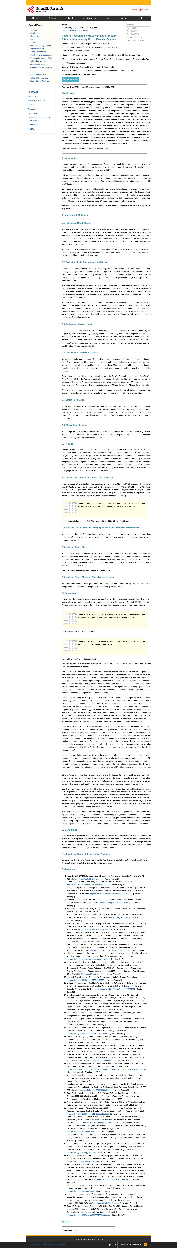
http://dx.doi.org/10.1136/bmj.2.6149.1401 (116, 903)
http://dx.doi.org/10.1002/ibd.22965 (86, 941)
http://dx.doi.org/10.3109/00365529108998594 (85, 1161)
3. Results (67, 443)
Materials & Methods (36, 100)
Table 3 (80, 565)
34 (73, 750)
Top (29, 88)
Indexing (33, 30)
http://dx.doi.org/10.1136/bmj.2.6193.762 (123, 918)
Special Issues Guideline (39, 81)
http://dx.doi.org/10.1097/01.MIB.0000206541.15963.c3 (88, 959)
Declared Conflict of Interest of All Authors (86, 854)
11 (148, 235)
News (108, 18)
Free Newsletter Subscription (41, 55)
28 (117, 712)
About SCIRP (83, 1239)
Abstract (130, 25)
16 (93, 346)
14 (131, 314)
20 (148, 602)
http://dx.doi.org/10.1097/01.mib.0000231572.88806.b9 (88, 1215)
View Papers (34, 33)
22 (148, 678)
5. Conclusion (70, 830)
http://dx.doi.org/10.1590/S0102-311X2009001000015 (88, 1114)
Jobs (143, 18)
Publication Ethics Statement (40, 61)
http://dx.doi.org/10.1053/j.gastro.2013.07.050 (84, 1153)
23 (127, 684)
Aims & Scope (35, 36)
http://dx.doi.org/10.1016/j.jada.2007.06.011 (107, 1051)
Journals (53, 18)
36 (140, 784)
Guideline (33, 42)
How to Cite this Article (135, 40)
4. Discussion (69, 593)
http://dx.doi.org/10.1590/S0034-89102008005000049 (91, 1090)
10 (120, 198)
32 (141, 721)
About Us (125, 18)
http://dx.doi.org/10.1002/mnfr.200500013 (83, 1132)
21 (148, 672)
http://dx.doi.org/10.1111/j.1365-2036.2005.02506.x (110, 950)
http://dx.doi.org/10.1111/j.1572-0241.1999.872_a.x (111, 1179)
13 (84, 297)
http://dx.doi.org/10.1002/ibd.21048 (90, 974)
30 (119, 715)
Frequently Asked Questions (40, 67)
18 (146, 385)
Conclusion (32, 113)
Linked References (134, 37)
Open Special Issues (37, 75)
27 (69, 701)
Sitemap (92, 1239)
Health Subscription (37, 52)
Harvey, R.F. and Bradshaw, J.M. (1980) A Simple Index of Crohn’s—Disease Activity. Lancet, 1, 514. (106, 977)
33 (85, 744)
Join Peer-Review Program (54, 1245)
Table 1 (108, 471)
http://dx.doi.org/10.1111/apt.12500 (80, 1191)
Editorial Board (35, 39)
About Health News (37, 64)
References (68, 869)
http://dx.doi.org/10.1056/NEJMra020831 (86, 879)
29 (121, 712)
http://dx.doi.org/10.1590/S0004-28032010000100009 (111, 894)
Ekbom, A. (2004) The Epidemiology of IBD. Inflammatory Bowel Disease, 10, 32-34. (99, 882)
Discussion (32, 109)
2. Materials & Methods (75, 215)
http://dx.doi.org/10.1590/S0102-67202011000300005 (91, 1060)
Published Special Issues (39, 78)
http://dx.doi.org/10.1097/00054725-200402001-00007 (88, 885)
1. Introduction (70, 158)
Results (31, 105)
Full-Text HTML (132, 31)
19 (144, 602)
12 (106, 291)
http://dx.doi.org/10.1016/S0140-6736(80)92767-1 (86, 980)
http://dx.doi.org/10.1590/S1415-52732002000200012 (88, 1034)
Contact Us (99, 1239)
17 (148, 362)
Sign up (111, 1245)
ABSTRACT (68, 92)
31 (146, 718)
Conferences (89, 18)
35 (137, 784)
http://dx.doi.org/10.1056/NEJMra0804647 (105, 1203)
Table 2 (75, 540)
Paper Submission (36, 49)
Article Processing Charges (40, 46)
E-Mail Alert (34, 1245)
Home (35, 18)
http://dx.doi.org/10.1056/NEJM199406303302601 (115, 989)
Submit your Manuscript (129, 1245)
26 (131, 684)
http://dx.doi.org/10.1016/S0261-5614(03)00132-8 (93, 929)
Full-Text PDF (132, 28)
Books (71, 18)
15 (75, 346)
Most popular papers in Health (41, 58)
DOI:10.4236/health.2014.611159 (75, 31)
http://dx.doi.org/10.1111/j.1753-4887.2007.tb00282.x (103, 1123)
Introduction (33, 96)
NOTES (66, 1222)
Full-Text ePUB (132, 34)
